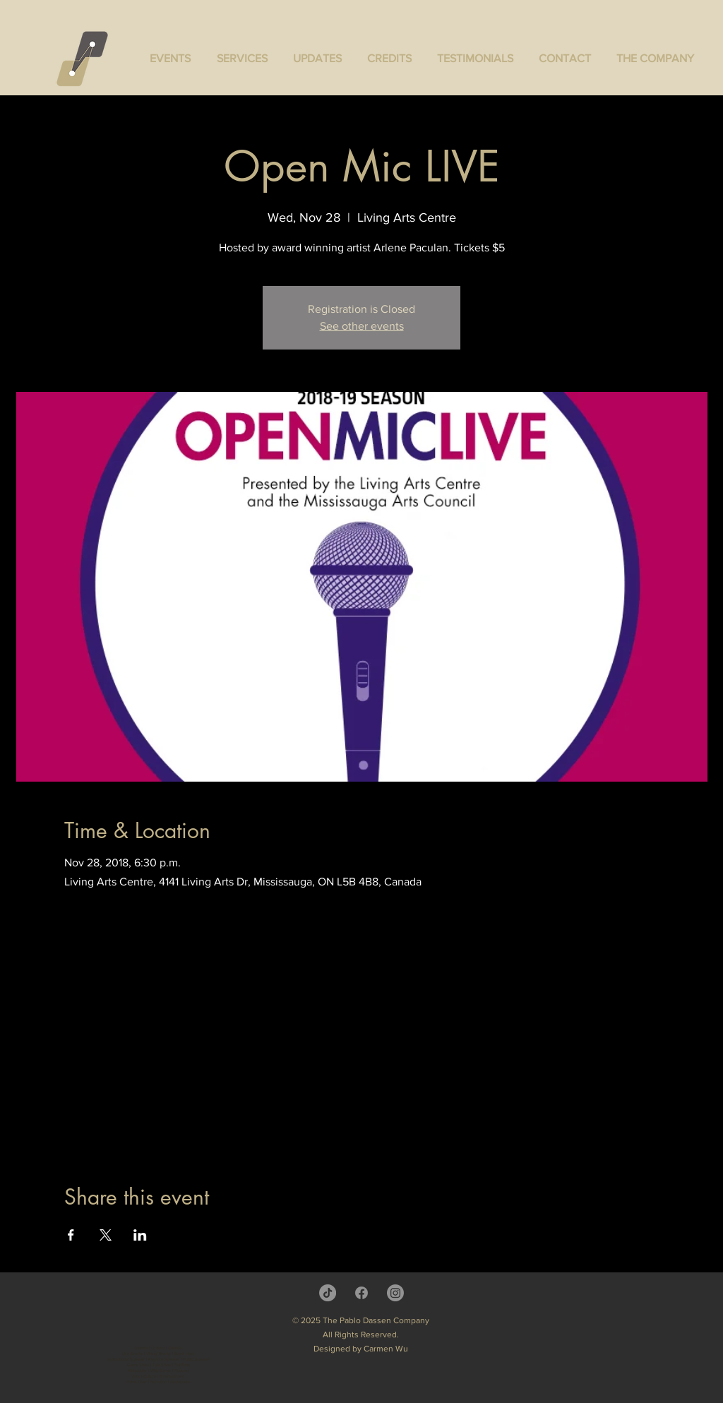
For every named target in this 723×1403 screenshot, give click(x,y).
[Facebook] (361, 1292)
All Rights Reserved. (361, 1334)
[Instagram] (395, 1292)
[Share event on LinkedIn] (140, 1235)
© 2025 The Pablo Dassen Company (360, 1320)
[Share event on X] (105, 1235)
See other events (362, 326)
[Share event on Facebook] (71, 1235)
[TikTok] (327, 1292)
